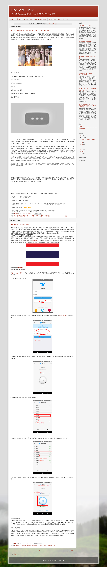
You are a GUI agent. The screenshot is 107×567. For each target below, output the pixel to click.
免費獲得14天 (62, 315)
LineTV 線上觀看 (22, 10)
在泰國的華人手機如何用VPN (20, 224)
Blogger (57, 560)
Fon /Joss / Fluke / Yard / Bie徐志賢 (58, 216)
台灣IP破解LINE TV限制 (85, 25)
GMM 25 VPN (70, 216)
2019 (81, 144)
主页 (11, 19)
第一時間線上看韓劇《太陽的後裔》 (59, 19)
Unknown (82, 128)
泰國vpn (46, 545)
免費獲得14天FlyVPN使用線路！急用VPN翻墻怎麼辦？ (30, 19)
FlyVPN (82, 126)
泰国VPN (38, 216)
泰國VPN (20, 267)
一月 (83, 137)
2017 (81, 149)
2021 (81, 135)
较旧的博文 (71, 551)
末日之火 (33, 216)
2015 (81, 153)
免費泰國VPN (26, 216)
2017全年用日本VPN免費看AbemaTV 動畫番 (85, 74)
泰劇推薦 (47, 216)
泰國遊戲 (29, 545)
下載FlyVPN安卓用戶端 (17, 273)
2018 (81, 147)
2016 (81, 151)
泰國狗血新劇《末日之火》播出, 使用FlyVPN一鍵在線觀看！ (31, 30)
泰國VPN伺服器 (52, 545)
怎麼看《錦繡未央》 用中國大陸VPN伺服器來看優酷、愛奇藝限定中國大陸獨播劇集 (87, 105)
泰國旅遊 (24, 545)
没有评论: (28, 213)
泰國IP (42, 216)
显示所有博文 (53, 24)
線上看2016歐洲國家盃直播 (86, 41)
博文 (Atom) (17, 554)
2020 (81, 142)
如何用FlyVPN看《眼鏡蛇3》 (88, 139)
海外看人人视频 (18, 216)
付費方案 (34, 240)
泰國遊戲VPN (35, 545)
